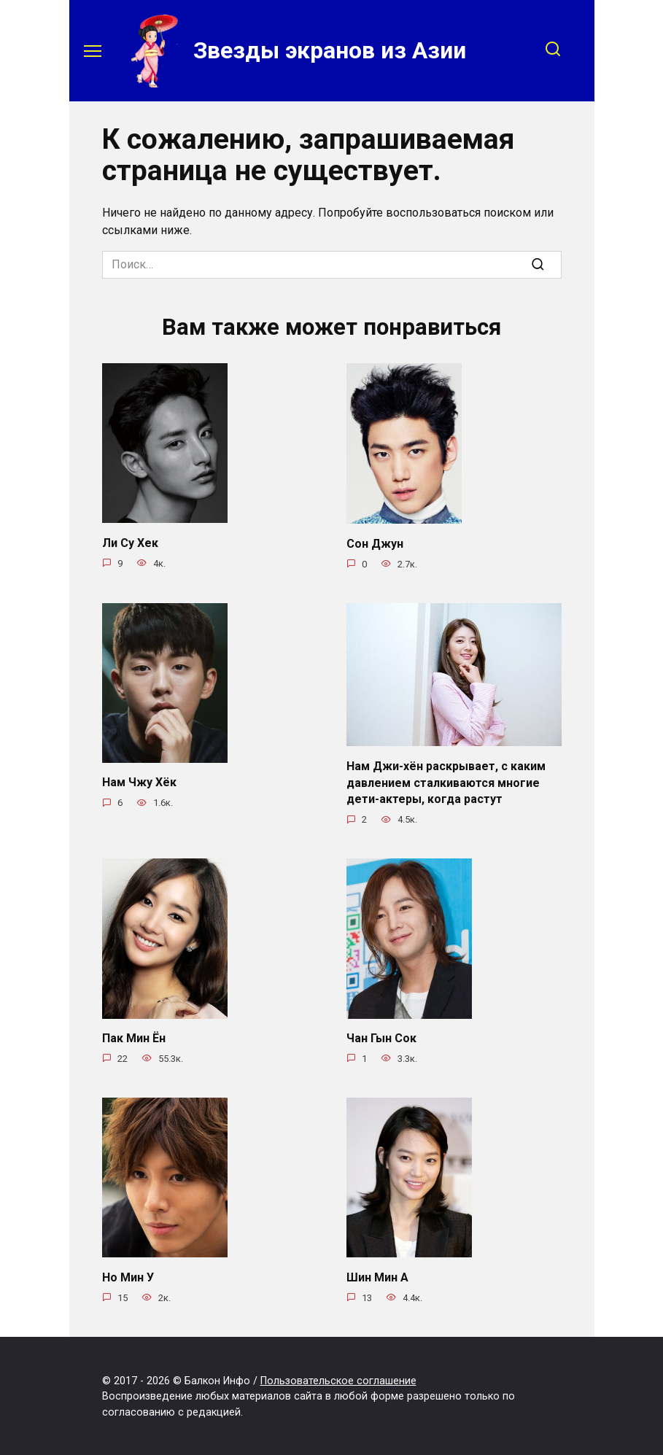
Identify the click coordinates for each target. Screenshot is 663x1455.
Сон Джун (374, 543)
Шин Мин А (377, 1275)
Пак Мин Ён (134, 1037)
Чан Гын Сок (381, 1037)
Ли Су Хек (130, 542)
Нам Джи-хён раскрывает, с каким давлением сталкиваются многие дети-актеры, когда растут (446, 781)
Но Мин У (128, 1275)
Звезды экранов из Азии (329, 50)
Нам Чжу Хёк (139, 782)
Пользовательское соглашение (338, 1379)
